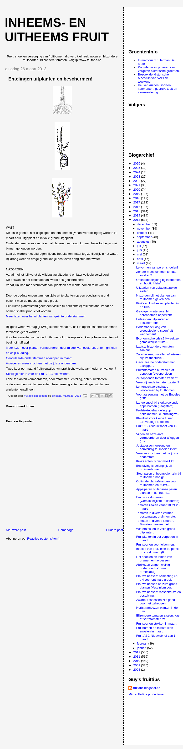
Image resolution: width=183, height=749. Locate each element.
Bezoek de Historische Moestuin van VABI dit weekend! (153, 78)
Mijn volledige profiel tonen (146, 694)
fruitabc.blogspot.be (146, 688)
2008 (137, 669)
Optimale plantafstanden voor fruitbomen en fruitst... (156, 483)
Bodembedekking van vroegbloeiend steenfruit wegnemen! (154, 330)
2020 (137, 189)
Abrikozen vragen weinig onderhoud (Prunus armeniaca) (153, 568)
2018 (137, 198)
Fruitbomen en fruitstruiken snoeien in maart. (154, 629)
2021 (137, 185)
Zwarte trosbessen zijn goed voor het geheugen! (155, 601)
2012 (137, 652)
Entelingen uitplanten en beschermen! (153, 321)
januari (142, 648)
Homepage (66, 530)
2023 (137, 176)
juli (139, 246)
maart (141, 263)
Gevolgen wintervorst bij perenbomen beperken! (154, 313)
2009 (137, 665)
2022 (137, 181)
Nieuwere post (16, 530)
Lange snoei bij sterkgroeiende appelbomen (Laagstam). (157, 404)
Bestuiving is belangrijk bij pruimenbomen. (154, 467)
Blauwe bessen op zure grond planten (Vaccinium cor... (156, 585)
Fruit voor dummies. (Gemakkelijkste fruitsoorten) (157, 499)
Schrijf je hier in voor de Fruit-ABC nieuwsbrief (37, 374)
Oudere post (114, 530)
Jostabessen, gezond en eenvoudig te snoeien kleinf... (158, 447)
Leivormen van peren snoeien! (157, 267)
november (144, 228)
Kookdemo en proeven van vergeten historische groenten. (159, 69)
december (144, 224)
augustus (143, 241)
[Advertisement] (149, 26)
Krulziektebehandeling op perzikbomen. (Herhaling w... (157, 412)
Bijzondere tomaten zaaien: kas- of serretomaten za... (158, 617)
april (140, 259)
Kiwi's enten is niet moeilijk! (155, 461)
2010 (137, 661)
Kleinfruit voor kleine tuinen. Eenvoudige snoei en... (155, 420)
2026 (137, 163)
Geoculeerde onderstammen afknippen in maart (38, 358)
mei (140, 254)
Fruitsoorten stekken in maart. (156, 623)
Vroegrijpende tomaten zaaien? (157, 382)
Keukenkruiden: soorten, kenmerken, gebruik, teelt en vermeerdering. (157, 88)
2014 (137, 215)
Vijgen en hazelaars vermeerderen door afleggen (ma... (157, 437)
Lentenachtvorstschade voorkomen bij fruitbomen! (156, 388)
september (144, 237)
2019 (137, 194)
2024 (137, 172)
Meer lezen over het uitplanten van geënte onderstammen (45, 316)
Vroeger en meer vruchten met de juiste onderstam (41, 363)
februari (142, 643)
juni (140, 250)
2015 (137, 211)
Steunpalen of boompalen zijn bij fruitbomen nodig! (158, 475)
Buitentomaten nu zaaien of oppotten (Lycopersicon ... (155, 371)
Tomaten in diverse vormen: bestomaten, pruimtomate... (157, 514)
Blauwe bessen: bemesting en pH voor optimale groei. (157, 577)
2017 (137, 202)
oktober (142, 233)
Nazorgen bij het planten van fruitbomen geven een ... (156, 297)
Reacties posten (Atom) (43, 538)
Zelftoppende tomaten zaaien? (157, 378)
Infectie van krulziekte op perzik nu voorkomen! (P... (157, 550)
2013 (137, 219)
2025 (137, 168)
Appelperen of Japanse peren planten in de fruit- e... (156, 491)
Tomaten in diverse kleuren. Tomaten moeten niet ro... (155, 522)
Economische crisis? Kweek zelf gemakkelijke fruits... (158, 340)
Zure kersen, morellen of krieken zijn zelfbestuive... (158, 356)
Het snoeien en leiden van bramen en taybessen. (154, 558)
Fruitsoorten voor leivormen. (155, 544)
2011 (137, 656)
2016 (137, 207)
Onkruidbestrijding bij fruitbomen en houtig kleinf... (158, 281)
